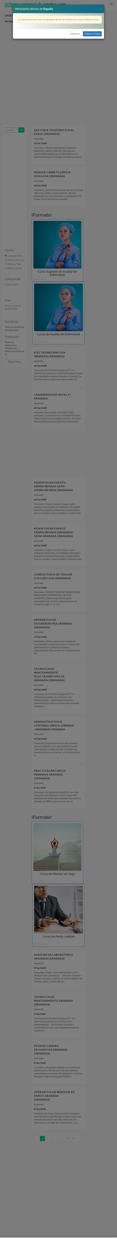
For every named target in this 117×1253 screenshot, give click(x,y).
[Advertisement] (58, 1245)
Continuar (75, 34)
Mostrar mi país (92, 34)
